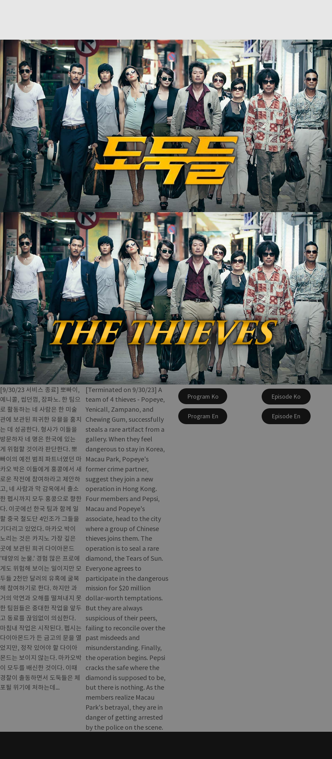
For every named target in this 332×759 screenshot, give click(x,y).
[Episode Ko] (286, 397)
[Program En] (202, 416)
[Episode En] (286, 416)
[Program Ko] (202, 396)
